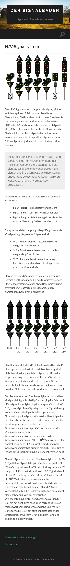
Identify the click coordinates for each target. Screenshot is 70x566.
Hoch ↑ (52, 559)
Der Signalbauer (34, 10)
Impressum (11, 544)
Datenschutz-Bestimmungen (21, 537)
